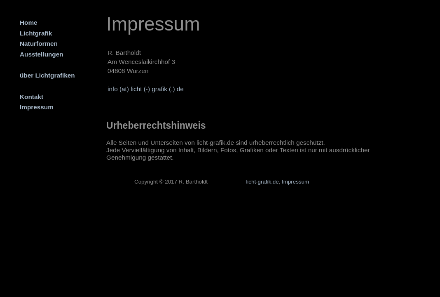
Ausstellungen (41, 54)
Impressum (37, 107)
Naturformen (39, 43)
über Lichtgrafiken (47, 75)
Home (28, 22)
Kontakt (31, 96)
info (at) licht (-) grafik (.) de (146, 88)
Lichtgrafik (36, 33)
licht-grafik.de (262, 182)
